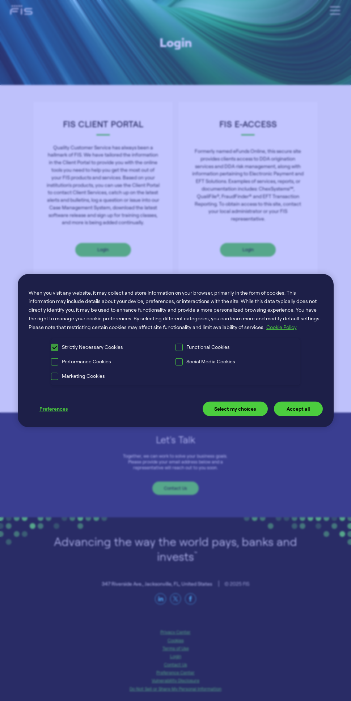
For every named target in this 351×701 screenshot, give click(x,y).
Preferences (53, 409)
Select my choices (235, 409)
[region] (176, 350)
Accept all (298, 409)
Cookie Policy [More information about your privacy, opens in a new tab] (281, 327)
